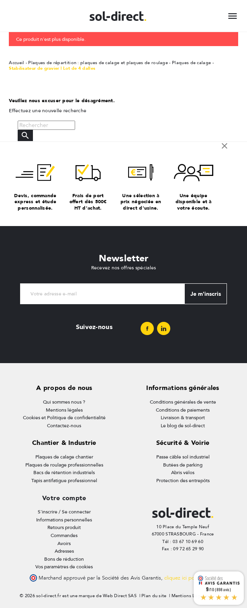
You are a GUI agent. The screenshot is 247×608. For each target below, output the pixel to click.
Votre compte (64, 498)
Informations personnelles (64, 520)
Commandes (64, 535)
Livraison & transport (183, 417)
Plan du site (153, 595)
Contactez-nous (64, 425)
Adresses (64, 551)
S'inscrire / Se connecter (64, 512)
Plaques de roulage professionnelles (64, 465)
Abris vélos (182, 472)
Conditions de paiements (183, 410)
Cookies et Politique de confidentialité (64, 417)
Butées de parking (182, 465)
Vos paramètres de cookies (64, 567)
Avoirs (64, 543)
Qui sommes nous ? (64, 402)
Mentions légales (64, 410)
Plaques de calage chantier (64, 457)
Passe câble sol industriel (183, 457)
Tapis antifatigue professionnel (64, 480)
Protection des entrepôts (183, 480)
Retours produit (64, 527)
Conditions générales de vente (183, 402)
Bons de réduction (64, 559)
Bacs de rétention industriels (64, 472)
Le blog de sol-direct (183, 425)
